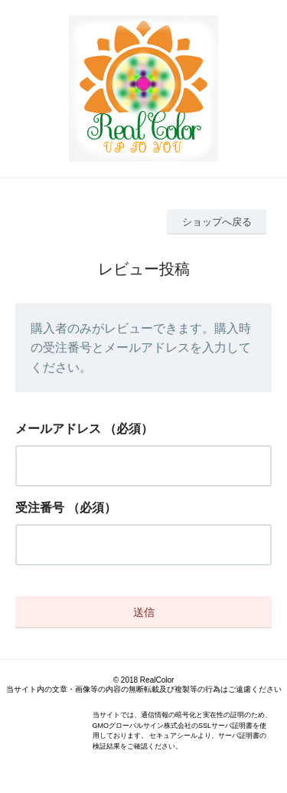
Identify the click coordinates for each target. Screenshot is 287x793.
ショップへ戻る (217, 222)
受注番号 (39, 507)
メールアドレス (58, 428)
